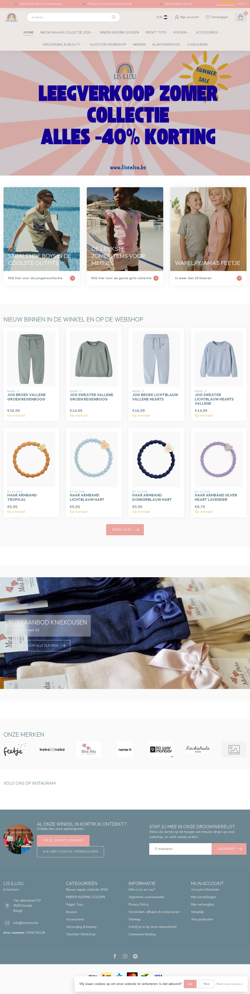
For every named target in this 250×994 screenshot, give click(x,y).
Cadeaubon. (197, 44)
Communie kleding (142, 934)
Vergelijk (197, 912)
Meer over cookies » (230, 984)
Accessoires (207, 32)
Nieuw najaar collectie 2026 (65, 32)
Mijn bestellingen (203, 897)
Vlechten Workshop (108, 44)
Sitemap (134, 919)
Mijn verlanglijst (202, 904)
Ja (190, 984)
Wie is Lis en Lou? (141, 889)
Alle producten (202, 919)
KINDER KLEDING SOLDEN (119, 32)
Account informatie (205, 889)
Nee (207, 984)
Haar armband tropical (22, 497)
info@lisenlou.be (25, 923)
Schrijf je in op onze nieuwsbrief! (152, 927)
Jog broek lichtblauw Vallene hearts (155, 397)
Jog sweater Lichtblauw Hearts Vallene (214, 399)
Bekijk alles (125, 529)
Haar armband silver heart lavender (216, 497)
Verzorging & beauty (61, 44)
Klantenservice (166, 44)
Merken (139, 44)
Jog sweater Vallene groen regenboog (91, 397)
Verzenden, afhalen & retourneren (154, 912)
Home (29, 32)
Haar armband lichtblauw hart (87, 497)
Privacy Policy (138, 904)
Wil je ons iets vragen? (63, 840)
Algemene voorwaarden (146, 897)
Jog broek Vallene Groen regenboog (26, 397)
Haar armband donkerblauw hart (152, 497)
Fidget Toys (156, 32)
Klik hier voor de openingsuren (70, 851)
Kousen (179, 32)
